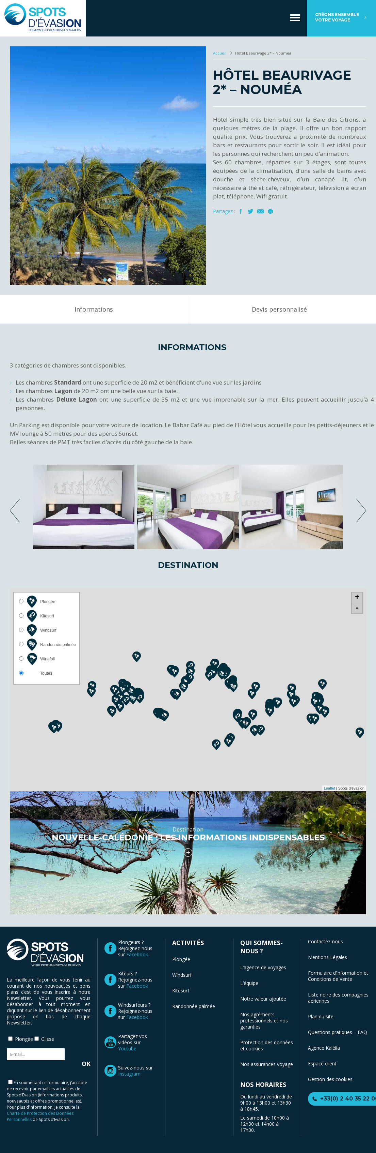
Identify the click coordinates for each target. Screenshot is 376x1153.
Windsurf (182, 975)
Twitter (250, 211)
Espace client (322, 1063)
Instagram (129, 1073)
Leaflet (329, 788)
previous (15, 510)
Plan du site (320, 1016)
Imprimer (270, 211)
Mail (260, 211)
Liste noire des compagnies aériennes (338, 997)
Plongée (181, 959)
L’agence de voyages (263, 967)
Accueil (220, 53)
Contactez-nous (325, 941)
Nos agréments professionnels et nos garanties (264, 1020)
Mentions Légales (327, 957)
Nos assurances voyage (266, 1064)
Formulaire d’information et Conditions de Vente (338, 976)
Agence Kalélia (324, 1048)
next (361, 510)
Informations (94, 309)
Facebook (241, 211)
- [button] (357, 608)
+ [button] (357, 598)
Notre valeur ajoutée (263, 998)
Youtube (127, 1048)
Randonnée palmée (193, 1006)
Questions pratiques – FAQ (337, 1032)
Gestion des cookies (330, 1079)
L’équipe (249, 983)
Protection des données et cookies (266, 1045)
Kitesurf (180, 990)
